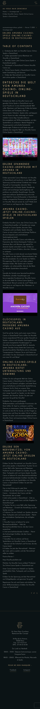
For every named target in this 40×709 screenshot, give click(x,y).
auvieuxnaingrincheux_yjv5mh (13, 27)
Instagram (26, 670)
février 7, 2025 (30, 27)
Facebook (13, 670)
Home (5, 11)
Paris (22, 641)
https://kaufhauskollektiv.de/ (12, 560)
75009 (18, 641)
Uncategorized (14, 11)
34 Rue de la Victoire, (20, 639)
